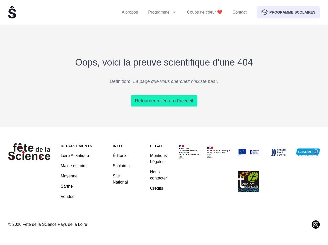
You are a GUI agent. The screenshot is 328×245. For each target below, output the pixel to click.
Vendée (68, 196)
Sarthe (67, 186)
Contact (239, 12)
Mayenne (69, 176)
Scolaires (121, 166)
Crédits (156, 188)
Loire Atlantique (75, 155)
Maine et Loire (74, 166)
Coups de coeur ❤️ (204, 12)
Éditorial (120, 155)
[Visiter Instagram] (316, 224)
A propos (130, 12)
